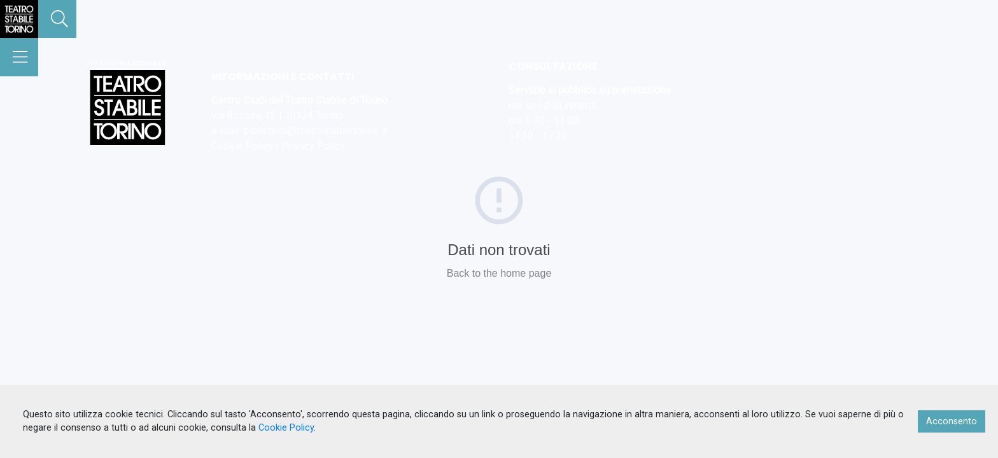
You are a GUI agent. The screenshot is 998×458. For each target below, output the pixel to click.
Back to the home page (499, 273)
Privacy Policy (313, 146)
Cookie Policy (242, 146)
